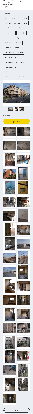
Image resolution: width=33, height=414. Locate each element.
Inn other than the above (10, 67)
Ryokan (23, 62)
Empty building (17, 42)
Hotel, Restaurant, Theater (11, 62)
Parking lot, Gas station (10, 72)
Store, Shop (7, 28)
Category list (21, 0)
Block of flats (7, 23)
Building (17, 37)
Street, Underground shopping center (13, 52)
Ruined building (8, 47)
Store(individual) (17, 28)
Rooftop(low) (7, 42)
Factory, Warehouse (9, 32)
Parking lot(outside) (8, 4)
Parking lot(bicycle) (22, 76)
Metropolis (18, 47)
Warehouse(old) (21, 32)
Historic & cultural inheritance (11, 18)
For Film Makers (12, 0)
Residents (24, 18)
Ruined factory (8, 37)
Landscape (7, 13)
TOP (4, 0)
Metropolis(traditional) (10, 57)
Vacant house (17, 23)
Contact (16, 121)
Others (25, 23)
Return (16, 410)
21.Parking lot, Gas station (9, 2)
